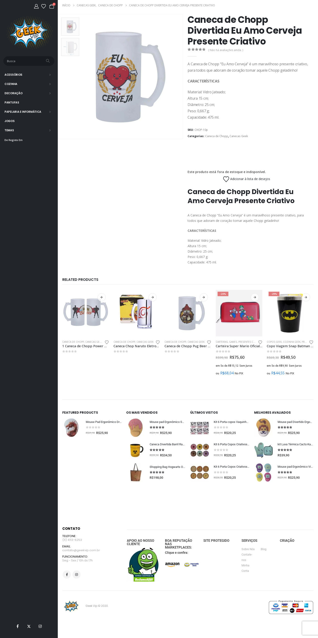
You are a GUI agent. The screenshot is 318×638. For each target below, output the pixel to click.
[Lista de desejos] (43, 6)
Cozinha (11, 84)
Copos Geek (274, 341)
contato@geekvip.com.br (81, 551)
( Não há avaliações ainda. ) (225, 50)
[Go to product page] (85, 313)
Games (233, 341)
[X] (29, 626)
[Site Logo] (29, 32)
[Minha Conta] (36, 6)
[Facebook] (17, 626)
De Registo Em (14, 140)
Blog (263, 549)
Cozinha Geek (291, 341)
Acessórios (13, 75)
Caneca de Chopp (216, 136)
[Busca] (48, 61)
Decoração (13, 93)
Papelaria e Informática (23, 112)
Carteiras (222, 341)
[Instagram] (40, 626)
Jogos (10, 121)
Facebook (67, 576)
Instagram (76, 576)
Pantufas (12, 102)
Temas (9, 130)
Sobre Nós (248, 549)
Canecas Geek (239, 136)
